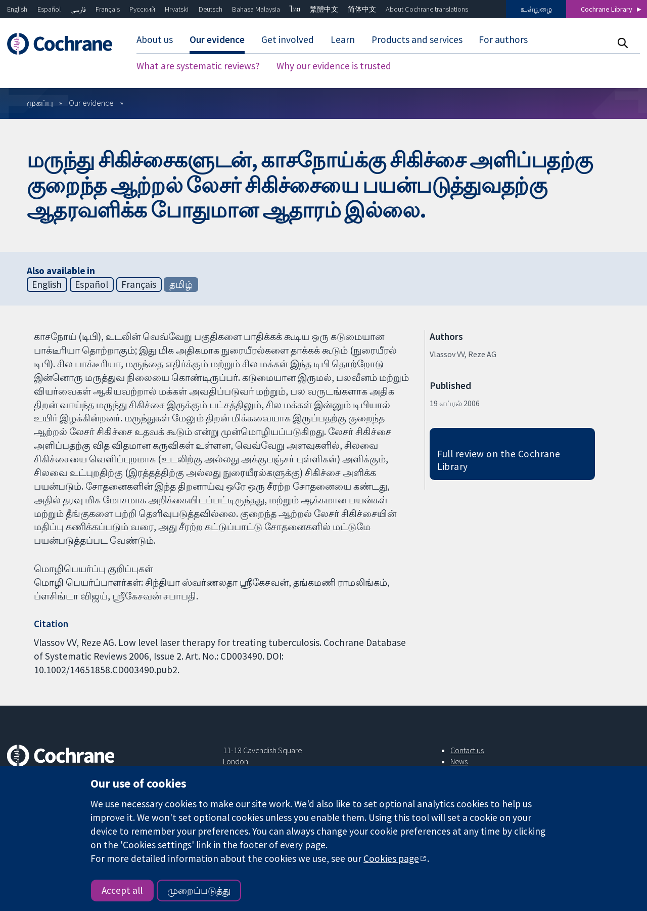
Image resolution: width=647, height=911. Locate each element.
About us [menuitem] (154, 39)
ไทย (295, 9)
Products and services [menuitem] (417, 39)
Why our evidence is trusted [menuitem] (333, 66)
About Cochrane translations (427, 9)
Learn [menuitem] (343, 39)
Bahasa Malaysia (256, 9)
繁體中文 (324, 9)
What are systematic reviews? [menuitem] (198, 66)
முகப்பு (40, 103)
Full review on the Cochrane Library (499, 460)
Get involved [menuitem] (287, 39)
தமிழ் (181, 284)
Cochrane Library (606, 9)
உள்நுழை (536, 9)
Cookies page (391, 858)
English (17, 9)
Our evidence (91, 103)
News (459, 761)
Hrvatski (177, 9)
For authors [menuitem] (503, 39)
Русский (142, 9)
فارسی (78, 9)
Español (49, 9)
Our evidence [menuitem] (217, 39)
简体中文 (362, 9)
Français (108, 9)
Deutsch (210, 9)
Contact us (467, 750)
